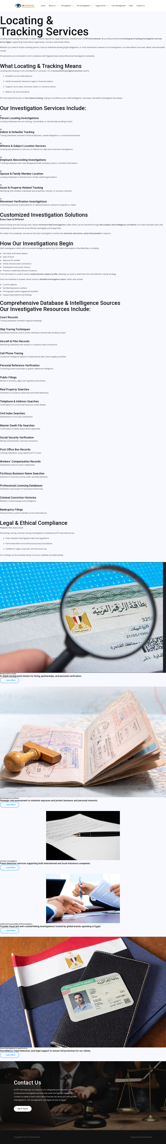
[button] (57, 6)
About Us (53, 6)
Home (43, 5)
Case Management (118, 5)
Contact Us (140, 5)
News (131, 5)
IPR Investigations (84, 6)
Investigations (67, 6)
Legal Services (101, 6)
